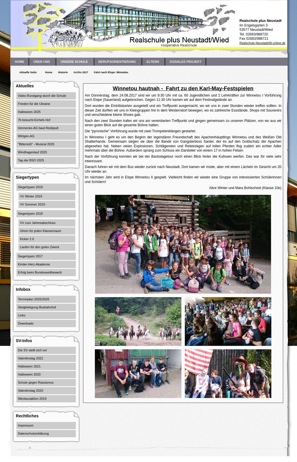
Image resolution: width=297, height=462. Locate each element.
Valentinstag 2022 (30, 358)
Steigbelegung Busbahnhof (37, 307)
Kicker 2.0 (27, 239)
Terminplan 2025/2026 (33, 299)
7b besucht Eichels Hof (34, 120)
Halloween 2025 (29, 112)
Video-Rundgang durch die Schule (42, 95)
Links (21, 315)
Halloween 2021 (29, 366)
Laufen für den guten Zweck (39, 247)
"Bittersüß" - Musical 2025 (36, 144)
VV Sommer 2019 (32, 204)
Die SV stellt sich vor (32, 350)
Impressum (25, 425)
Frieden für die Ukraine (34, 103)
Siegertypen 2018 (30, 213)
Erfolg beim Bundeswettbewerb (40, 272)
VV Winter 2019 (31, 196)
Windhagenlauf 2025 (32, 152)
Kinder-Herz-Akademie (34, 264)
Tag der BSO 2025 (31, 160)
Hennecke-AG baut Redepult (38, 128)
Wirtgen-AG (26, 136)
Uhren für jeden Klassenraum (40, 231)
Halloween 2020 (29, 374)
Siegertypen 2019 (30, 187)
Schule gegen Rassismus (36, 382)
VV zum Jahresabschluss (38, 223)
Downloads (25, 323)
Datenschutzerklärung (33, 433)
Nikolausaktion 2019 (32, 398)
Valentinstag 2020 (30, 390)
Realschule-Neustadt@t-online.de (262, 43)
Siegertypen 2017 (30, 256)
